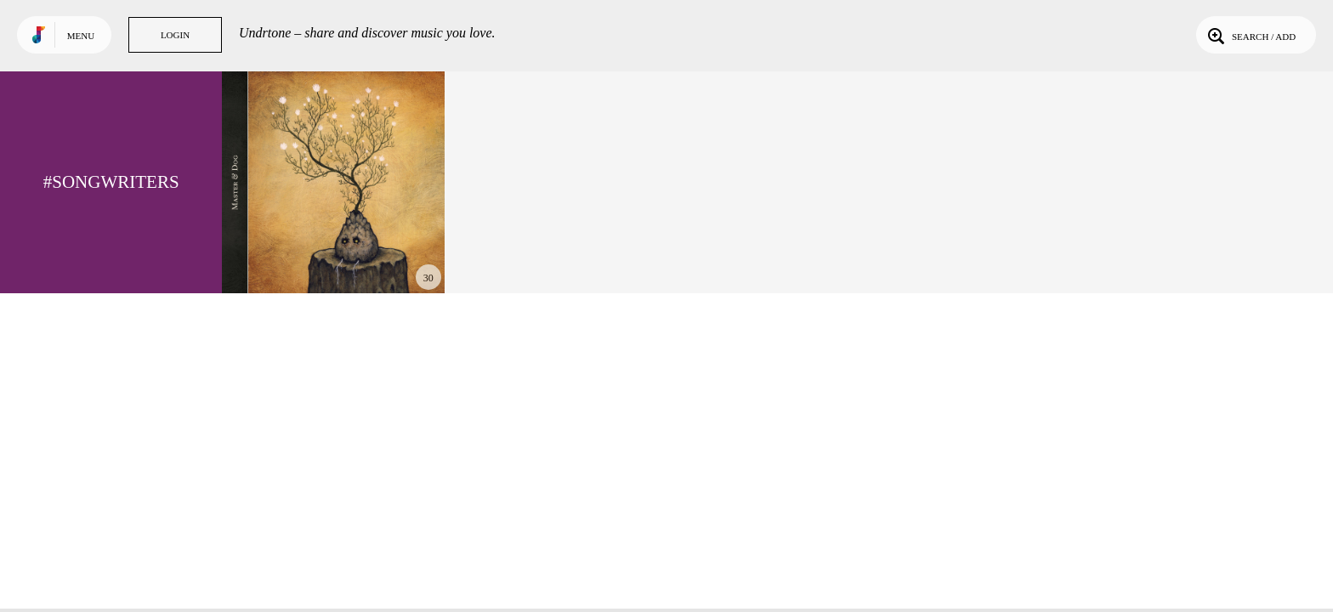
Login (175, 35)
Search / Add (1250, 35)
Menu (80, 36)
